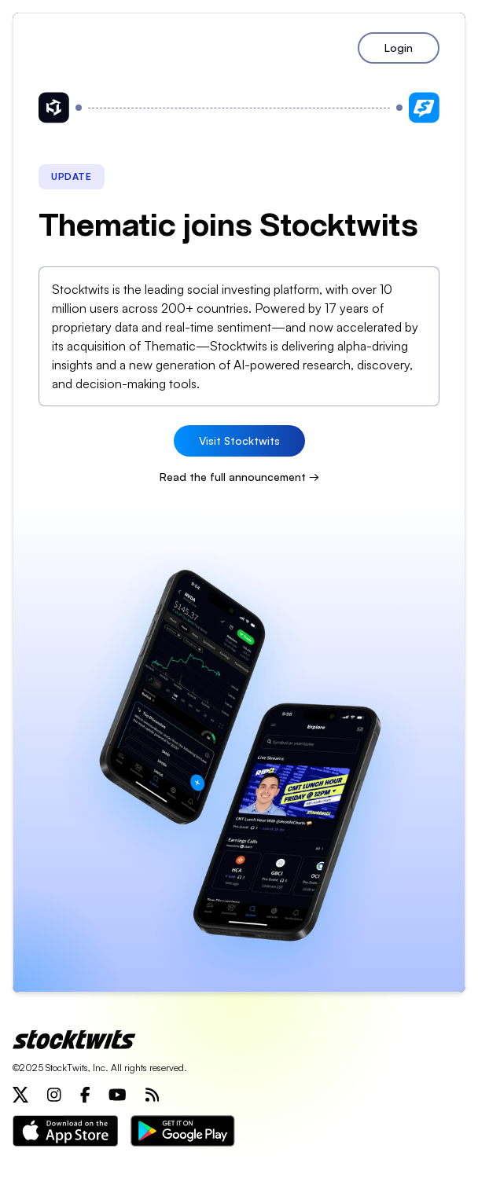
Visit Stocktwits (239, 440)
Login (398, 47)
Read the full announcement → (239, 476)
